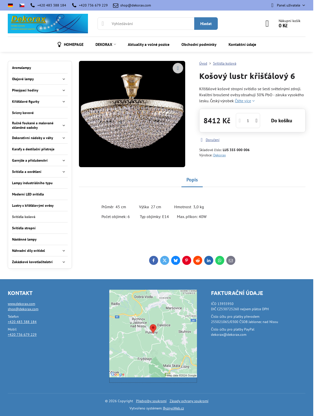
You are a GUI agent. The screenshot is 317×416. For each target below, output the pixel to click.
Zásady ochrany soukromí (189, 401)
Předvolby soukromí (151, 401)
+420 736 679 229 (22, 334)
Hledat (206, 23)
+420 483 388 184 (22, 322)
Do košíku (281, 120)
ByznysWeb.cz (173, 408)
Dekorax (219, 155)
